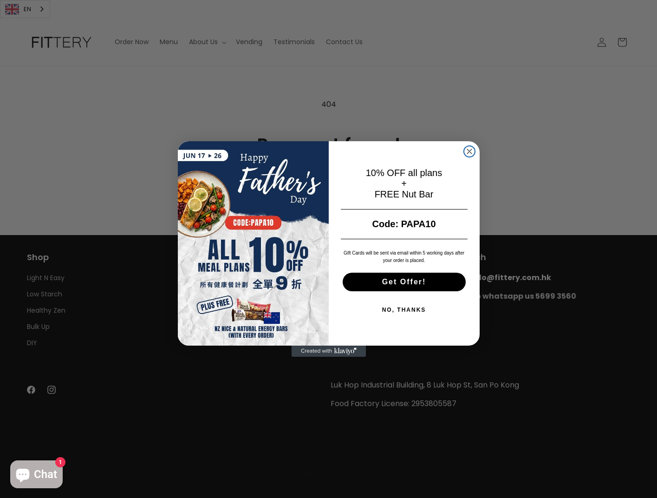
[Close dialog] (469, 151)
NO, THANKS (404, 310)
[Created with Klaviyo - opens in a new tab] (329, 351)
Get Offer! (404, 282)
